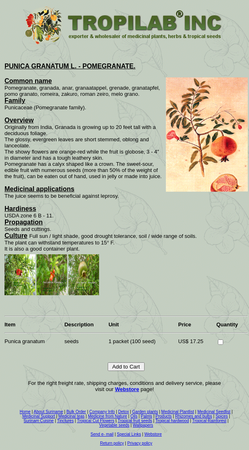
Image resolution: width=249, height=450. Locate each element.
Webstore (127, 389)
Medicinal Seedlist (214, 411)
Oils (133, 416)
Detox (123, 411)
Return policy (112, 443)
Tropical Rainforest (209, 420)
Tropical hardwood (172, 420)
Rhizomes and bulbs (193, 416)
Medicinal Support (38, 416)
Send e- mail (102, 434)
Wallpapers (143, 425)
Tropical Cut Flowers (95, 420)
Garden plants (145, 411)
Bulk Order (76, 411)
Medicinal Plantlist (177, 411)
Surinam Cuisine (39, 420)
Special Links (129, 434)
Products (164, 416)
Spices (221, 416)
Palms (146, 416)
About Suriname (48, 411)
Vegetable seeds (114, 425)
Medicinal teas (72, 416)
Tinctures (65, 420)
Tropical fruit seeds (135, 420)
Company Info (102, 411)
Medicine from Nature (107, 416)
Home (25, 411)
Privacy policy (139, 443)
